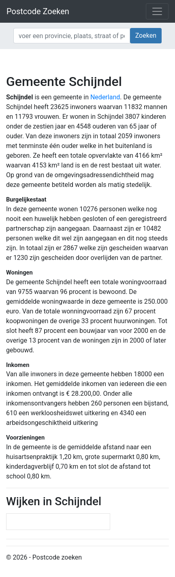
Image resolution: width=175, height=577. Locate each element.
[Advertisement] (87, 61)
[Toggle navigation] (157, 11)
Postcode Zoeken (37, 11)
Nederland (105, 97)
